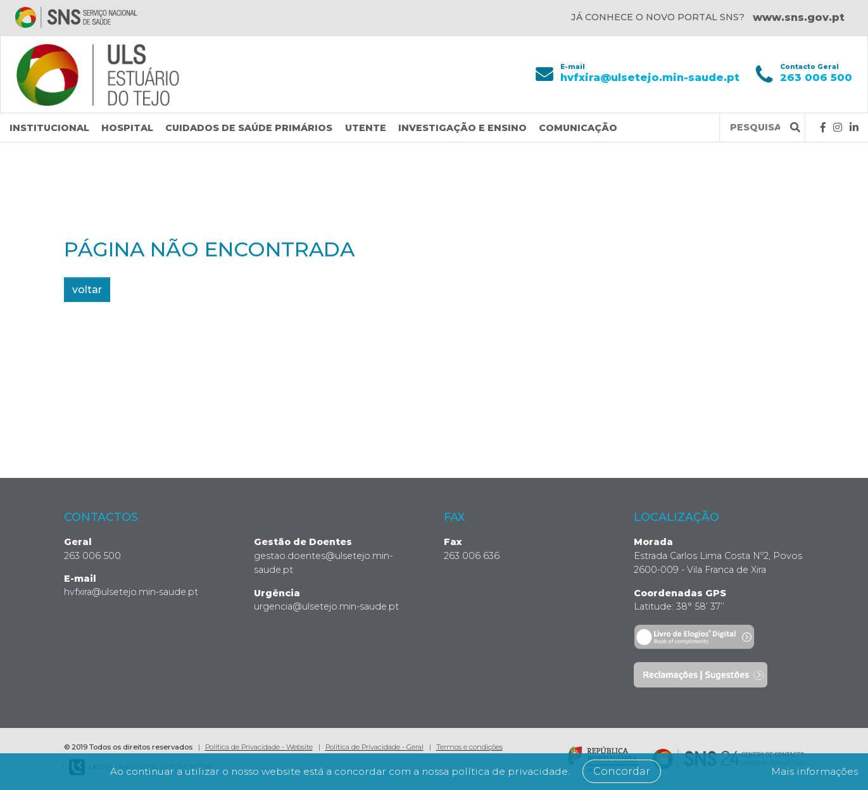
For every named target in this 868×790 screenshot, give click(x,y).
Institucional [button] (49, 128)
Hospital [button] (127, 128)
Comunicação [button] (578, 128)
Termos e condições (469, 747)
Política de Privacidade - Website (259, 747)
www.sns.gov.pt (799, 17)
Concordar (633, 771)
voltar (87, 290)
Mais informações (810, 771)
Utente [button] (365, 128)
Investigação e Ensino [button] (462, 128)
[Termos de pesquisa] (755, 127)
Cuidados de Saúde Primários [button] (248, 128)
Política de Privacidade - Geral (374, 747)
